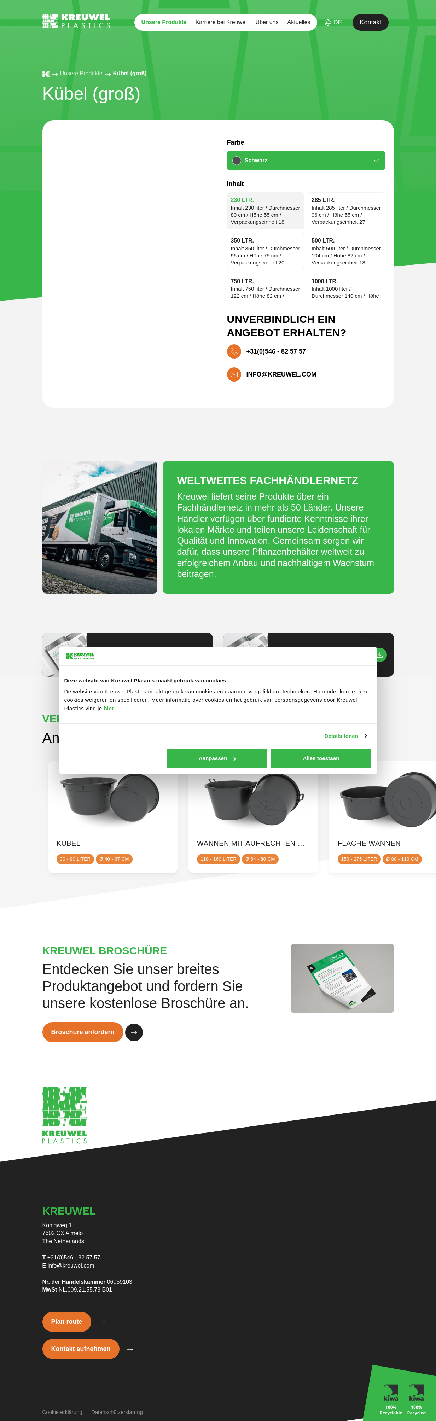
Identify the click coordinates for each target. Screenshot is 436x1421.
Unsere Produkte (164, 22)
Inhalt (235, 183)
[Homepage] (46, 74)
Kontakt (370, 22)
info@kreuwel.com (71, 1266)
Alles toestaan (321, 758)
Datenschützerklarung (117, 1412)
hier (109, 708)
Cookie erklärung (62, 1412)
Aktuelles (298, 22)
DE (333, 22)
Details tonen (341, 736)
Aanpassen (217, 758)
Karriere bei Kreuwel (221, 22)
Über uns (267, 22)
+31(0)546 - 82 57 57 (73, 1257)
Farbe (235, 142)
